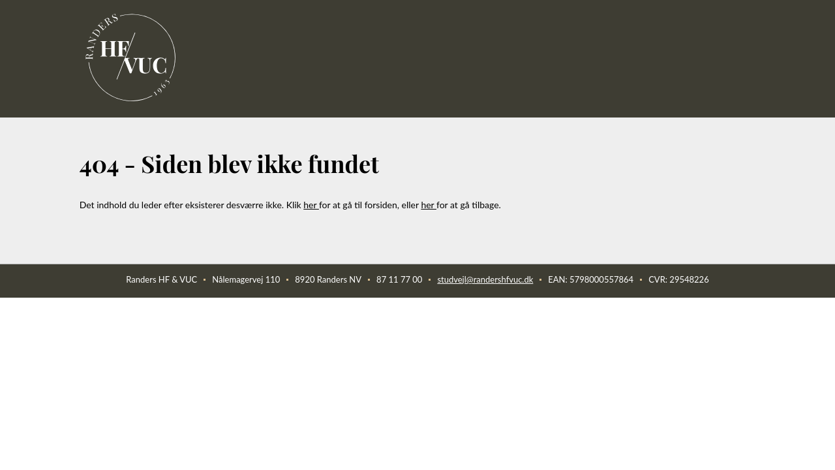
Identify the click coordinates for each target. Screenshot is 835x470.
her (311, 204)
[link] (132, 57)
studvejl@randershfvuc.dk (485, 279)
